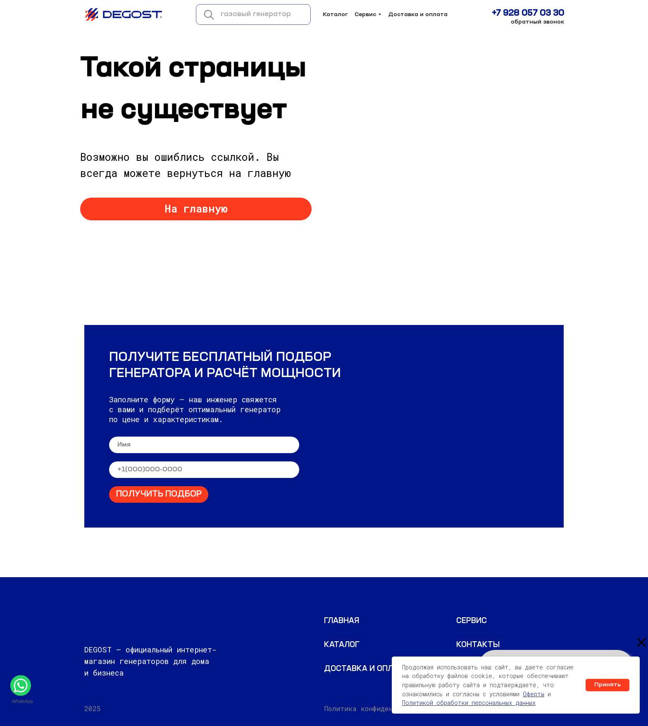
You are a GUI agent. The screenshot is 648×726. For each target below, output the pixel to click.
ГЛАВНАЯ (341, 621)
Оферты (533, 694)
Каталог (335, 14)
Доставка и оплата (418, 14)
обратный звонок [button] (537, 22)
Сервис (365, 14)
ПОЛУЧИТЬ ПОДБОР (159, 494)
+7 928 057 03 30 (528, 14)
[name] (204, 445)
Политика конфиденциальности (379, 708)
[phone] (204, 469)
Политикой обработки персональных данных (469, 703)
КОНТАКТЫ (478, 645)
